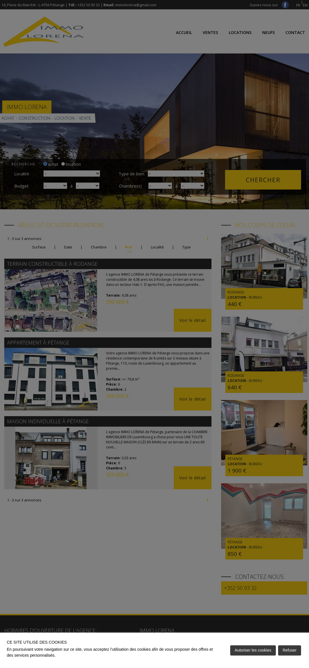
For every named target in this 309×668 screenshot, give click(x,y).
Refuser (290, 650)
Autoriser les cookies (253, 650)
